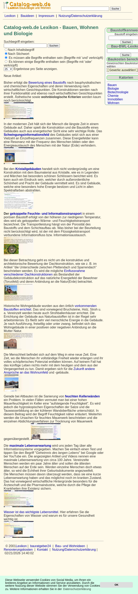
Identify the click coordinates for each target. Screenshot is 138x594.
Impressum (46, 15)
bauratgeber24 (40, 546)
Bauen (112, 85)
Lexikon (10, 15)
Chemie (113, 95)
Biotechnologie (118, 92)
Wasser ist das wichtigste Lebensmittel (31, 512)
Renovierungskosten (18, 549)
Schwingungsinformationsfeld (26, 134)
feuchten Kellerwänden (82, 396)
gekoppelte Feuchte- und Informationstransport (46, 213)
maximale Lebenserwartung (30, 445)
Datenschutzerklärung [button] (77, 589)
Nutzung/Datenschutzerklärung (80, 15)
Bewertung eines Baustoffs (47, 82)
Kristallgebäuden (28, 169)
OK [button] (116, 584)
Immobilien (115, 99)
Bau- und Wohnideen (70, 546)
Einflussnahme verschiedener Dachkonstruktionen (44, 272)
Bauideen (27, 15)
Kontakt (42, 549)
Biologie (113, 88)
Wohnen (113, 103)
